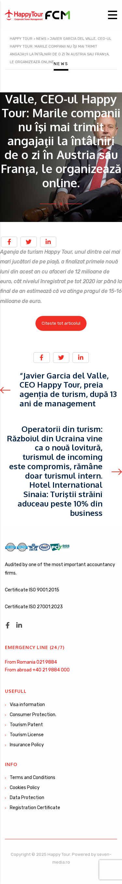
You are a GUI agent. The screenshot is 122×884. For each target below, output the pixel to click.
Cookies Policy (25, 787)
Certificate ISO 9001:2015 (32, 590)
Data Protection (27, 797)
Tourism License (27, 735)
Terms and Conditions (32, 777)
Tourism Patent (26, 724)
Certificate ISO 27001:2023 (34, 607)
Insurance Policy (27, 745)
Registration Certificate (35, 807)
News (61, 63)
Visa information (27, 704)
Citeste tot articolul (61, 323)
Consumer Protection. (33, 714)
